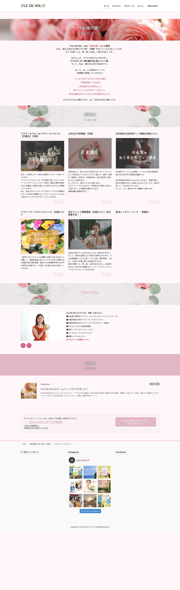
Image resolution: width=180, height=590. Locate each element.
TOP (24, 501)
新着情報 (154, 441)
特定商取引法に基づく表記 (40, 501)
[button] (13, 40)
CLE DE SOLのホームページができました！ (65, 446)
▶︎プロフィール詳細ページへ (77, 396)
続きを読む (58, 258)
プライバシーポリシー (63, 501)
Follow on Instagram (90, 568)
